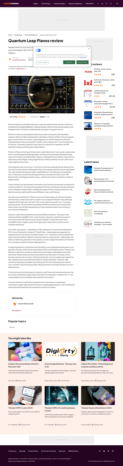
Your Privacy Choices (48, 451)
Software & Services (31, 35)
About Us (62, 451)
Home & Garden (59, 4)
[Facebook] (98, 3)
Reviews (12, 327)
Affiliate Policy (73, 451)
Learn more (20, 69)
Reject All (69, 62)
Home (10, 35)
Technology (45, 4)
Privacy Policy (33, 451)
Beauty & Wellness (75, 4)
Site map (22, 451)
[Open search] (117, 3)
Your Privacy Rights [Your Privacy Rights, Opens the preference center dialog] (42, 62)
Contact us (12, 451)
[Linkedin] (102, 3)
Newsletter (90, 3)
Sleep (36, 4)
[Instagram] (111, 3)
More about (16, 310)
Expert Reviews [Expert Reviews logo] (10, 4)
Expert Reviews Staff (19, 60)
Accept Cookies (82, 62)
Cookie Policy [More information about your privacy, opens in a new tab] (83, 57)
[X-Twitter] (106, 3)
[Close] (89, 49)
